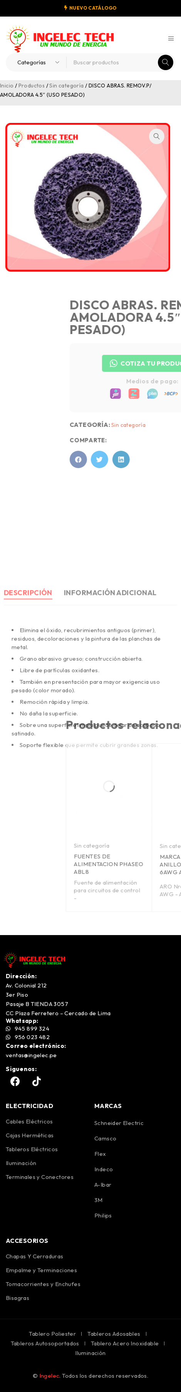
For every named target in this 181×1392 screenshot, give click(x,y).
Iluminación (21, 1163)
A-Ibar (102, 1184)
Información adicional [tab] (110, 658)
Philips (103, 1215)
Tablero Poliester (52, 1334)
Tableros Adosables (113, 1334)
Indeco (103, 1169)
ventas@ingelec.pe (31, 1055)
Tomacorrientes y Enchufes (43, 1284)
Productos (31, 85)
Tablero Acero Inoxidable (125, 1343)
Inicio (6, 85)
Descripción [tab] (28, 658)
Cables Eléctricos (29, 1121)
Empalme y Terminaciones (41, 1270)
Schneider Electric (119, 1123)
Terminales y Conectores (40, 1176)
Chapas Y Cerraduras (35, 1256)
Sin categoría (66, 85)
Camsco (105, 1138)
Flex (100, 1153)
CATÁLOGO (102, 8)
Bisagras (17, 1297)
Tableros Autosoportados (45, 1343)
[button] (145, 136)
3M (98, 1200)
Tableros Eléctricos (32, 1149)
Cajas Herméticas (30, 1135)
